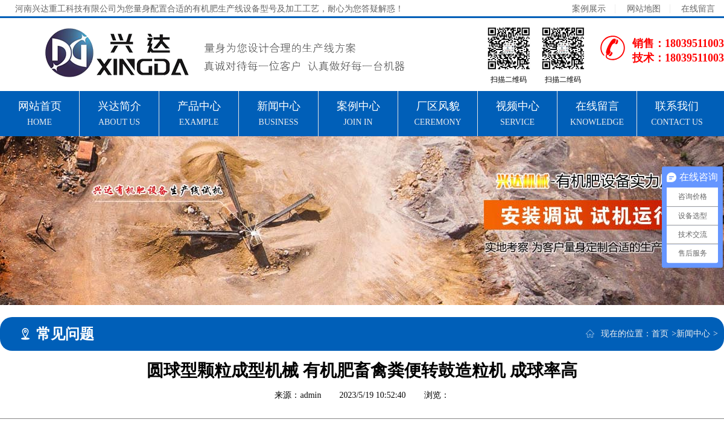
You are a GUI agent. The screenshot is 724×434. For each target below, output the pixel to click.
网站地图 (644, 8)
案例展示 (589, 8)
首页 (660, 333)
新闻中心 (693, 333)
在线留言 (698, 8)
